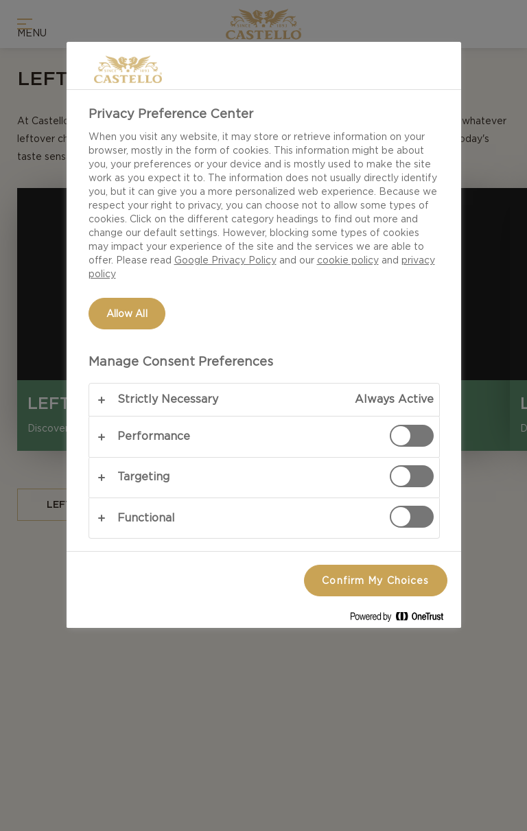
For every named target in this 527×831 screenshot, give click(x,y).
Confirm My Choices (375, 580)
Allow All (127, 313)
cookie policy (348, 260)
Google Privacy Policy (225, 260)
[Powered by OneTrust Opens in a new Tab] (402, 619)
